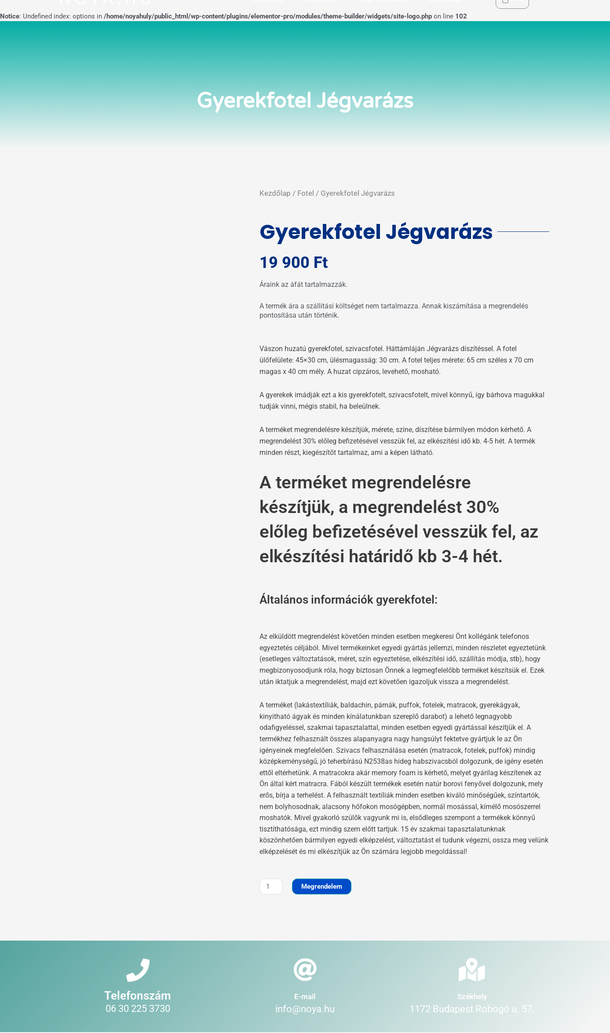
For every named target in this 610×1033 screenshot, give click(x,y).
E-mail (304, 997)
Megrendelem (322, 886)
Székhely (472, 997)
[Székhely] (472, 970)
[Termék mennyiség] (271, 887)
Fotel (305, 193)
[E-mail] (305, 970)
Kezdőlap (275, 193)
